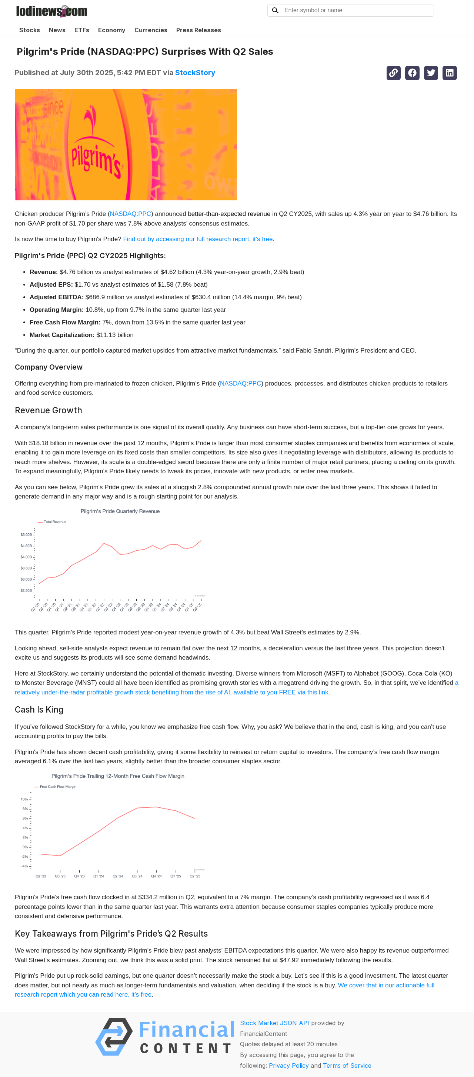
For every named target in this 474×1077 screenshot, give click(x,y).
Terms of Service (347, 1065)
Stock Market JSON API (274, 1023)
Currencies (150, 30)
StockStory (195, 72)
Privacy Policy (289, 1065)
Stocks (29, 30)
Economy (112, 30)
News (57, 30)
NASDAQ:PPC (130, 213)
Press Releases (198, 30)
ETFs (81, 30)
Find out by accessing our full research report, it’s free (198, 239)
